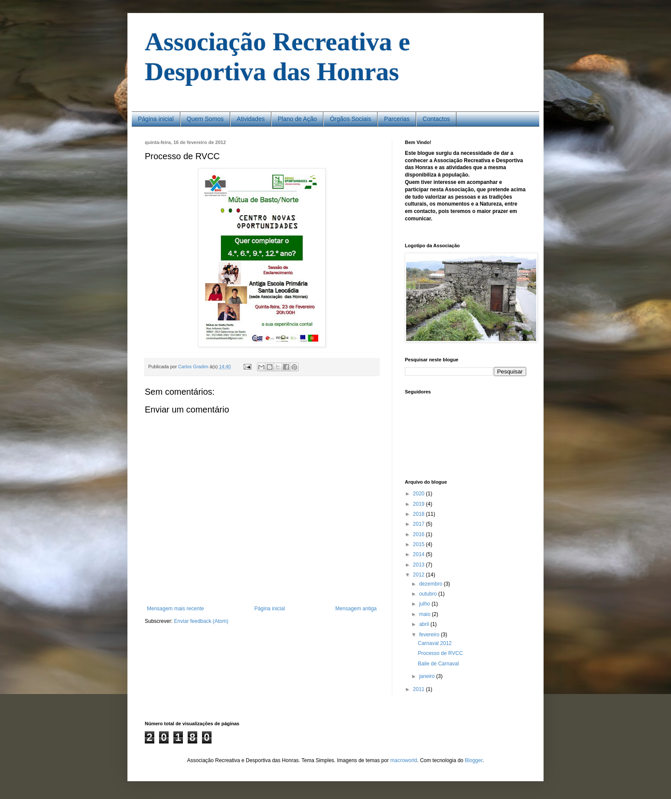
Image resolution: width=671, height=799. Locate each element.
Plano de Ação (297, 118)
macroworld (403, 760)
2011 (419, 689)
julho (425, 604)
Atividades (251, 118)
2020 (419, 494)
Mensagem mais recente (175, 609)
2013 (419, 565)
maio (425, 614)
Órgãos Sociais (350, 118)
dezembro (431, 584)
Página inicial (156, 118)
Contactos (436, 118)
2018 (419, 514)
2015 (419, 544)
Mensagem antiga (356, 609)
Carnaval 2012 (435, 643)
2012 (419, 575)
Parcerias (397, 118)
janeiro (427, 676)
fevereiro (430, 635)
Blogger (473, 760)
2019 (419, 504)
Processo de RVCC (440, 653)
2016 (419, 534)
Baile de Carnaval (438, 664)
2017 (419, 524)
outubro (428, 594)
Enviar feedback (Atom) (201, 621)
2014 (419, 554)
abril (424, 624)
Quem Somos (205, 118)
